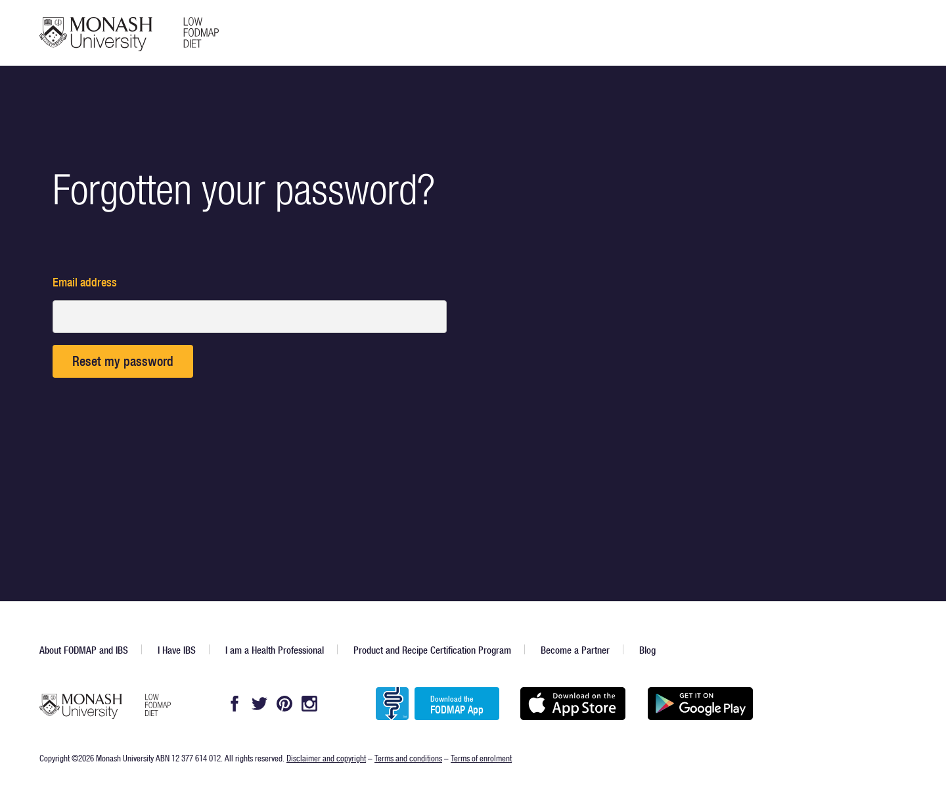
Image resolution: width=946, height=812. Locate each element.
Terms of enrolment (481, 757)
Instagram (309, 703)
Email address (85, 282)
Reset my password (122, 361)
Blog (647, 650)
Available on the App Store (572, 703)
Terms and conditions (408, 757)
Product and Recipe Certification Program (432, 650)
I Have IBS (177, 650)
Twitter (259, 703)
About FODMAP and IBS (83, 650)
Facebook (234, 703)
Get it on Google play (699, 703)
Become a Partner (575, 650)
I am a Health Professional (274, 650)
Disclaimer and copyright (326, 757)
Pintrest (284, 703)
